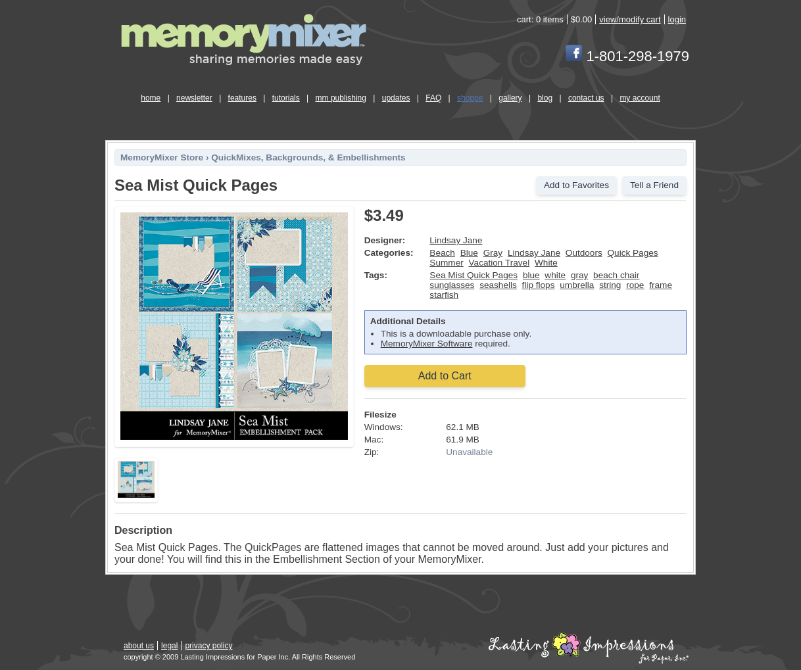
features (242, 98)
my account (639, 98)
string (610, 285)
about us (139, 645)
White (546, 263)
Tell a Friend (654, 185)
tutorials (286, 98)
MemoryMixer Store (161, 157)
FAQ (433, 98)
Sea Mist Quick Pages (473, 275)
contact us (586, 98)
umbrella (577, 285)
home (150, 98)
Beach (442, 253)
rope (635, 285)
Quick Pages (633, 253)
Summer (446, 263)
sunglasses (451, 285)
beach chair (616, 275)
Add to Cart (445, 375)
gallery (510, 98)
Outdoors (584, 253)
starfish (443, 295)
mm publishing (341, 98)
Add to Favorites (576, 185)
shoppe (470, 98)
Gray (492, 253)
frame (660, 285)
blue (531, 275)
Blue (469, 253)
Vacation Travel (499, 263)
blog (544, 98)
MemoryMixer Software (427, 343)
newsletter (194, 98)
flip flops (538, 285)
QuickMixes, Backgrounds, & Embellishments (308, 157)
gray (579, 275)
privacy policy (208, 645)
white (555, 275)
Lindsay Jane (455, 240)
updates (396, 98)
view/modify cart (629, 19)
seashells (498, 285)
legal (169, 645)
